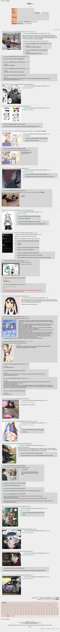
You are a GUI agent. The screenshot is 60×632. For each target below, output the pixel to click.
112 (10, 608)
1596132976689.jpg (9, 444)
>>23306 (27, 53)
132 (5, 609)
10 (21, 603)
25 (51, 603)
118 (26, 608)
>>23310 (6, 65)
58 (6, 606)
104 (45, 607)
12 (25, 603)
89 (12, 607)
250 (26, 615)
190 (41, 612)
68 (26, 606)
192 (47, 612)
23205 (23, 392)
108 (56, 607)
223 (13, 614)
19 (39, 603)
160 (20, 611)
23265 (44, 135)
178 (10, 612)
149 (49, 609)
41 (28, 605)
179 (13, 612)
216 (52, 613)
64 (18, 606)
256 (41, 615)
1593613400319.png (9, 32)
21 (43, 603)
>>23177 (18, 346)
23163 (42, 513)
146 (41, 609)
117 (23, 608)
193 (49, 612)
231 (34, 614)
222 (10, 614)
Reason (39, 600)
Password (44, 599)
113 (13, 608)
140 (26, 609)
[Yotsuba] (48, 629)
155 (7, 611)
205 (23, 613)
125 (44, 608)
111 (7, 608)
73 (36, 606)
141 (28, 609)
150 (52, 609)
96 (26, 607)
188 (36, 612)
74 (38, 606)
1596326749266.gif (8, 169)
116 (20, 608)
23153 (44, 554)
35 (16, 605)
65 (20, 606)
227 (23, 614)
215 (49, 613)
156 (10, 611)
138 (20, 609)
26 (53, 603)
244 (10, 615)
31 (8, 605)
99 (32, 607)
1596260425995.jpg (9, 319)
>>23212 (27, 261)
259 (49, 615)
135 (13, 609)
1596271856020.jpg (9, 400)
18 (37, 603)
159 (18, 611)
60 (10, 606)
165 (34, 611)
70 (30, 606)
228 (26, 614)
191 (44, 612)
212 (41, 613)
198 (5, 613)
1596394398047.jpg (9, 85)
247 (18, 615)
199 (7, 613)
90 (14, 607)
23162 (41, 509)
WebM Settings (56, 30)
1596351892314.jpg (9, 107)
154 (5, 611)
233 (39, 614)
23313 (24, 69)
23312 (44, 87)
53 (52, 605)
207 (28, 613)
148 (47, 609)
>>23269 (23, 196)
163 (28, 611)
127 (49, 608)
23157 (23, 569)
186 (31, 612)
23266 (45, 139)
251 (28, 615)
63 (16, 606)
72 (34, 606)
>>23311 (27, 57)
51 (48, 605)
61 (12, 606)
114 (15, 608)
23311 (24, 63)
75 (40, 606)
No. (43, 34)
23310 (24, 57)
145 (39, 609)
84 (2, 607)
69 (28, 606)
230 (31, 614)
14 (29, 603)
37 (20, 605)
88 (10, 607)
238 (52, 614)
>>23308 (49, 44)
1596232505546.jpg (9, 576)
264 (5, 617)
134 (10, 609)
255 (39, 615)
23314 (24, 76)
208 (31, 613)
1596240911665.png (9, 507)
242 (5, 615)
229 (28, 614)
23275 (44, 109)
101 (37, 607)
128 (52, 608)
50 (46, 605)
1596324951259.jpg (9, 211)
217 (54, 613)
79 (48, 606)
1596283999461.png (9, 263)
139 (23, 609)
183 (23, 612)
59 (8, 606)
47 (40, 605)
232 (36, 614)
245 (13, 615)
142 (31, 609)
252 (31, 615)
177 (7, 612)
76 (42, 606)
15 (31, 603)
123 (39, 608)
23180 (23, 342)
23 (47, 603)
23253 (38, 222)
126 (47, 608)
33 (12, 605)
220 (5, 614)
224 (15, 614)
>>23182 (27, 365)
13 (27, 603)
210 (36, 613)
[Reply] (48, 34)
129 (54, 608)
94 (22, 607)
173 (54, 611)
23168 (23, 495)
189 (39, 612)
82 (54, 606)
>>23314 (27, 69)
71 (32, 606)
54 (54, 605)
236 (47, 614)
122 (36, 608)
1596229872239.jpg (9, 297)
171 (49, 611)
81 (52, 606)
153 (2, 611)
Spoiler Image (45, 12)
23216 (23, 285)
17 (35, 603)
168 (41, 611)
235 (44, 614)
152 (57, 609)
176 (5, 612)
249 (23, 615)
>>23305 (27, 47)
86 (6, 607)
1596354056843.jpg (9, 151)
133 (7, 609)
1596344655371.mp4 (9, 193)
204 (20, 613)
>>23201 (19, 244)
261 (54, 615)
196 (57, 612)
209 (34, 613)
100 (35, 607)
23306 (45, 44)
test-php (7, 0)
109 (2, 608)
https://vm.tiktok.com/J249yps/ (28, 403)
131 (2, 609)
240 (57, 614)
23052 (40, 446)
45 (36, 605)
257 (44, 615)
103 (43, 607)
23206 (37, 254)
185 (28, 612)
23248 (37, 213)
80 (50, 606)
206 (26, 613)
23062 (23, 484)
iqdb (33, 85)
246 (15, 615)
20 (41, 603)
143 (34, 609)
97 (28, 607)
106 (50, 607)
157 (13, 611)
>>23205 (27, 379)
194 (52, 612)
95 (24, 607)
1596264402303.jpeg (9, 344)
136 (15, 609)
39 (24, 605)
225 (18, 614)
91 (16, 607)
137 (18, 609)
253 (34, 615)
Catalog (30, 6)
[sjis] (57, 629)
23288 (24, 149)
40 (26, 605)
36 (18, 605)
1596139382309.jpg (9, 468)
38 (22, 605)
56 (2, 606)
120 (31, 608)
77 (44, 606)
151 (54, 609)
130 (57, 608)
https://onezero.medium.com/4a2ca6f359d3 (14, 292)
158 (15, 611)
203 (18, 613)
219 (2, 614)
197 (2, 613)
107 (53, 607)
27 (55, 603)
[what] (53, 629)
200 (10, 613)
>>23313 (27, 63)
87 (8, 607)
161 (23, 611)
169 (44, 611)
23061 (23, 467)
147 (44, 609)
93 (20, 607)
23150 (43, 299)
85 (4, 607)
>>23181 (27, 342)
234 (41, 614)
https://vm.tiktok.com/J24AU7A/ (26, 426)
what (2, 0)
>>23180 (27, 317)
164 (31, 611)
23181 (23, 365)
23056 (41, 454)
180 (15, 612)
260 (52, 615)
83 (56, 606)
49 (44, 605)
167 (39, 611)
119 (28, 608)
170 (47, 611)
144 (36, 609)
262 (57, 615)
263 (2, 617)
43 (32, 605)
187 (34, 612)
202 (15, 613)
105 (48, 607)
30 (6, 605)
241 (2, 615)
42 (30, 605)
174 (57, 611)
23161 (44, 532)
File (40, 599)
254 (36, 615)
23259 (44, 171)
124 (41, 608)
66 (22, 606)
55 (56, 605)
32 (10, 605)
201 (13, 613)
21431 (45, 34)
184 (26, 612)
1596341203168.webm (9, 132)
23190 (23, 379)
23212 (23, 279)
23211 (23, 261)
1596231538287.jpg (9, 552)
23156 (44, 578)
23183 (36, 235)
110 (5, 608)
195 (54, 612)
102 (40, 607)
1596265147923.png (9, 234)
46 (38, 605)
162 (26, 611)
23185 (41, 424)
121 (34, 608)
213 (44, 613)
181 (18, 612)
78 (46, 606)
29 (4, 605)
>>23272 (49, 175)
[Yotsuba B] (42, 629)
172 (52, 611)
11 (23, 603)
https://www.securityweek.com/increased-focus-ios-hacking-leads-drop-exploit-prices (23, 291)
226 (20, 614)
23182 (23, 371)
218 (57, 613)
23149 (23, 489)
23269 (45, 175)
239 (54, 614)
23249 (38, 217)
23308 (45, 51)
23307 (24, 125)
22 (45, 603)
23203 (37, 242)
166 (36, 611)
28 (2, 605)
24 (49, 603)
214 (47, 613)
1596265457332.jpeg (9, 422)
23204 (37, 248)
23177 (23, 317)
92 (18, 607)
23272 (24, 191)
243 (7, 615)
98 (30, 607)
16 (33, 603)
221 (7, 614)
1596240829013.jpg (9, 530)
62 (14, 606)
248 (20, 615)
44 (34, 605)
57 (4, 606)
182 (20, 612)
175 (2, 612)
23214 (42, 430)
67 (24, 606)
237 (49, 614)
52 (50, 605)
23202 (42, 401)
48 (42, 605)
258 (47, 615)
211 (39, 613)
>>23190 (31, 342)
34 (14, 605)
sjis (4, 0)
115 (18, 608)
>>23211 (6, 281)
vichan (23, 624)
